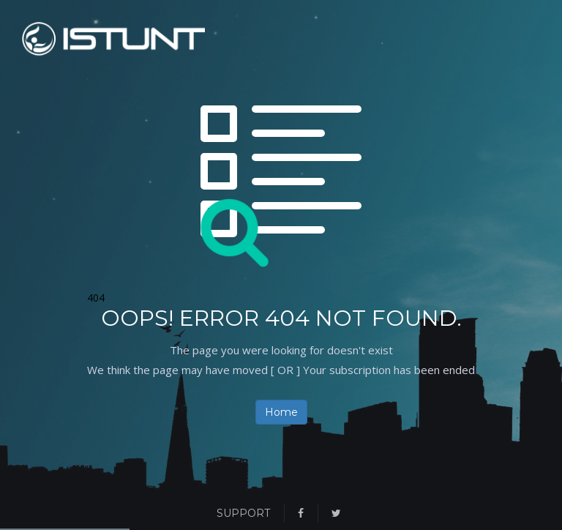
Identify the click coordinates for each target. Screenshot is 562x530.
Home (281, 412)
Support (243, 513)
